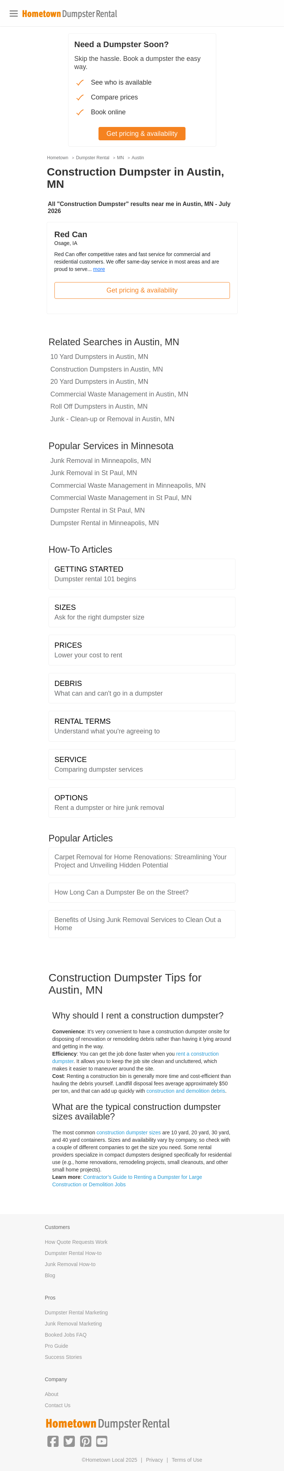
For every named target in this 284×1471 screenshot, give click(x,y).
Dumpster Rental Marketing (76, 1312)
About (52, 1394)
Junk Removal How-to (70, 1264)
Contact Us (57, 1405)
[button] (53, 1440)
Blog (50, 1275)
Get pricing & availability (141, 290)
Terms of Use (187, 1460)
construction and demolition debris (186, 1091)
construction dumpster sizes (129, 1132)
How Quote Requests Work (76, 1242)
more (99, 269)
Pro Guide (56, 1346)
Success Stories (63, 1357)
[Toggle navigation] (13, 13)
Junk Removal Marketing (73, 1324)
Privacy (154, 1460)
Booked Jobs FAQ (66, 1335)
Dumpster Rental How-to (73, 1253)
